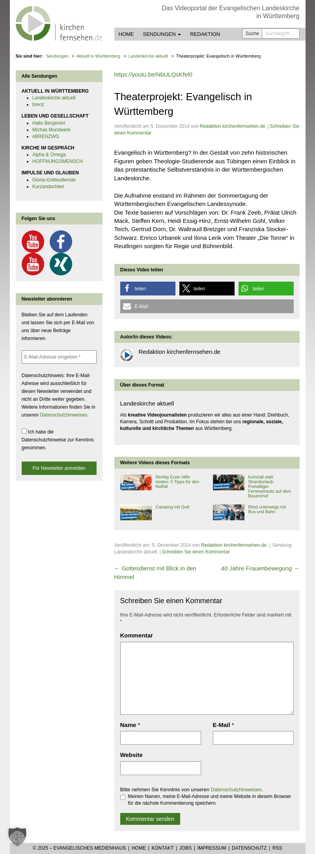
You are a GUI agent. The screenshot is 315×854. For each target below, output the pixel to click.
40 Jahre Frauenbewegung (260, 568)
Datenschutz (249, 848)
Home (126, 34)
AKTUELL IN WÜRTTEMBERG (55, 91)
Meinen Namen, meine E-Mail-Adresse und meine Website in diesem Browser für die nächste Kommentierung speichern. (205, 800)
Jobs (185, 848)
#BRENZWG (45, 136)
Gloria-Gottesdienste (54, 180)
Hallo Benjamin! (48, 123)
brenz (38, 104)
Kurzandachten (48, 186)
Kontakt (162, 848)
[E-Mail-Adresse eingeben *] (59, 357)
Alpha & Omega (49, 154)
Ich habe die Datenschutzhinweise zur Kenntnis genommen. (58, 439)
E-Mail (221, 724)
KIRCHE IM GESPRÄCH (48, 148)
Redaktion (205, 34)
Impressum (212, 848)
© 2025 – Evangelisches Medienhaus (79, 848)
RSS (277, 848)
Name (128, 724)
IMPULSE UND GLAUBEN (50, 173)
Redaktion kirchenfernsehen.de (232, 126)
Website (131, 754)
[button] (147, 288)
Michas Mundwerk (51, 130)
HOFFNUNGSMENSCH (57, 161)
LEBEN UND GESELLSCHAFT (55, 116)
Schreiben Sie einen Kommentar (196, 552)
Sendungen (162, 34)
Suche (252, 33)
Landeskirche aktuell (53, 98)
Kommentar (136, 635)
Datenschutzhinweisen (236, 789)
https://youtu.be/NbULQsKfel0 (153, 74)
